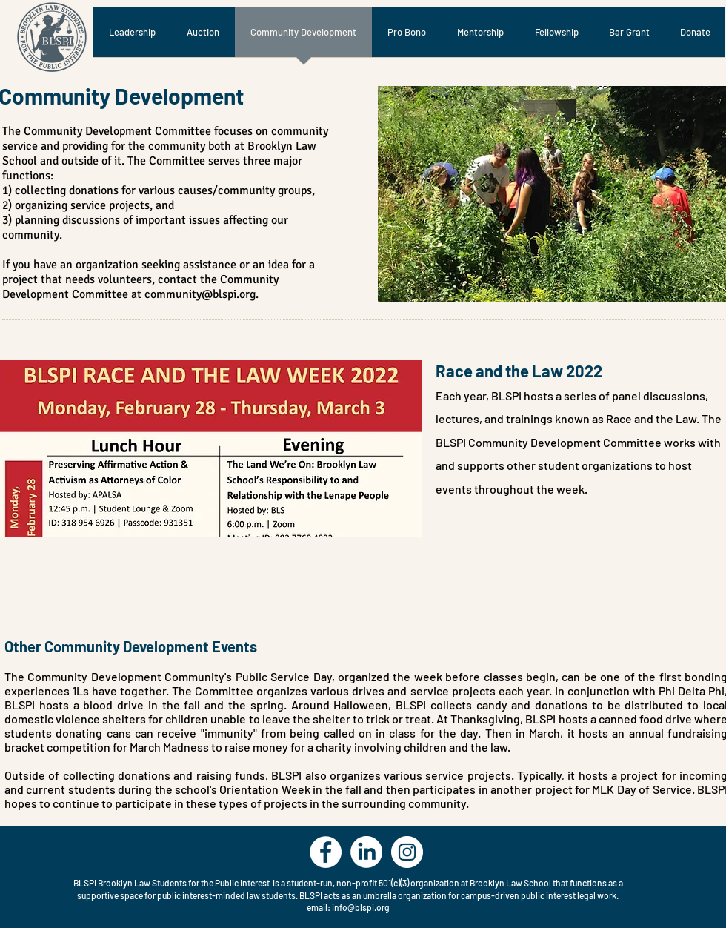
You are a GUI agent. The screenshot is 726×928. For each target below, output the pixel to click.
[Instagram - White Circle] (407, 852)
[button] (552, 194)
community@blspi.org (200, 294)
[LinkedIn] (366, 852)
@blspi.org (368, 907)
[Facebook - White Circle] (326, 852)
